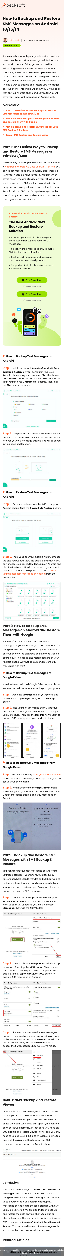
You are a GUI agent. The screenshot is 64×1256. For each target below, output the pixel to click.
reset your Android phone (47, 774)
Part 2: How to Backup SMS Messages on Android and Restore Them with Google (31, 120)
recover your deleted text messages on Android (29, 572)
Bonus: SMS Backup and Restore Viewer (27, 135)
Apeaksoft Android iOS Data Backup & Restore (30, 166)
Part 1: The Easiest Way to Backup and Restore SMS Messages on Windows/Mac (29, 112)
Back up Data (11, 45)
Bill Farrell (14, 40)
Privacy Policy (27, 1253)
